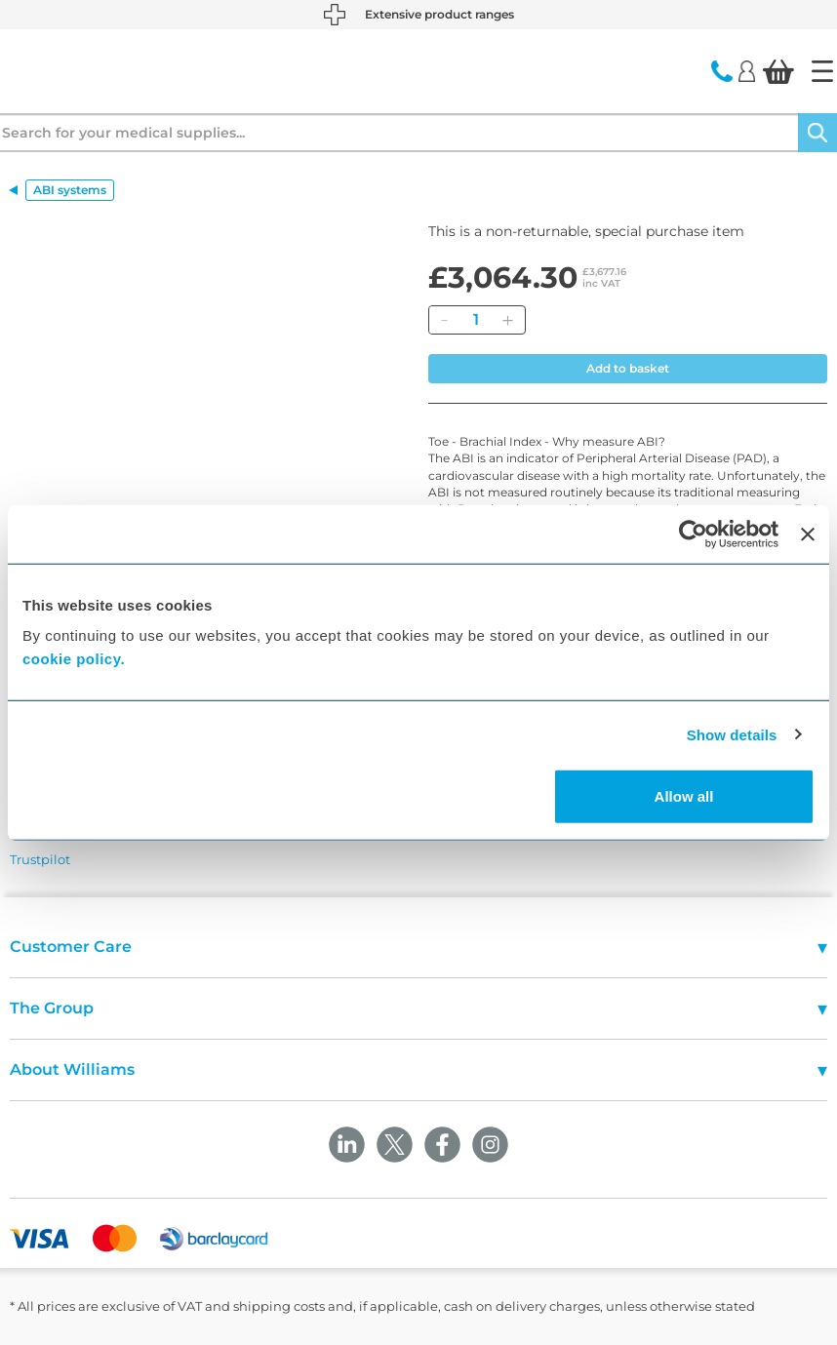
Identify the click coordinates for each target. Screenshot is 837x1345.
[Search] (817, 132)
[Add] (507, 320)
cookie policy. (73, 659)
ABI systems (69, 189)
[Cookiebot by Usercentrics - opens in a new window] (693, 533)
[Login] (746, 70)
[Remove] (443, 320)
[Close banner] (808, 533)
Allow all (684, 796)
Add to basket (627, 368)
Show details (732, 734)
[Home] (822, 71)
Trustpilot (40, 859)
